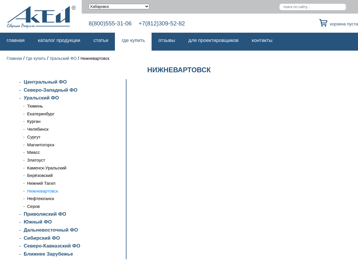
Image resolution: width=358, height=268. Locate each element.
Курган (33, 121)
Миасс (33, 152)
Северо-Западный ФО (50, 90)
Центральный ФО (45, 82)
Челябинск (38, 129)
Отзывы (166, 40)
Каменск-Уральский (46, 167)
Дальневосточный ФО (51, 230)
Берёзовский (40, 175)
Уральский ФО (63, 58)
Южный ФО (38, 222)
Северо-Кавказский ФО (52, 246)
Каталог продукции (59, 40)
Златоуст (36, 160)
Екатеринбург (40, 113)
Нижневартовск (42, 190)
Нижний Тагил (41, 183)
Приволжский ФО (45, 214)
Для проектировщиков (214, 40)
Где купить (133, 40)
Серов (33, 206)
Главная (16, 40)
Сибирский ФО (42, 238)
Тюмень (35, 105)
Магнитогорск (40, 144)
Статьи (101, 40)
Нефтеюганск (40, 198)
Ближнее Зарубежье (48, 254)
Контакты (262, 40)
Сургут (33, 136)
